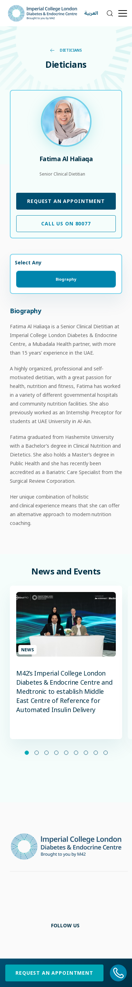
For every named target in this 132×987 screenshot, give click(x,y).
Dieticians (66, 50)
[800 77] (118, 973)
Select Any (28, 262)
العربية (91, 13)
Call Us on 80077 (65, 223)
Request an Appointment (66, 201)
